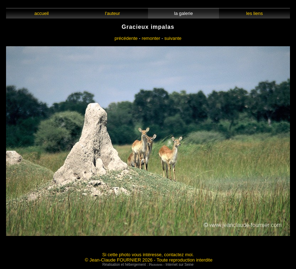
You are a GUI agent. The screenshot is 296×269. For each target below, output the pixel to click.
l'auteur (113, 13)
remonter (151, 38)
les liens (254, 13)
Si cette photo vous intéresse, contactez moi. (148, 254)
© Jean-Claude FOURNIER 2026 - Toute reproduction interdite (149, 260)
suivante (172, 38)
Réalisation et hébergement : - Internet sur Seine (148, 265)
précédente (126, 38)
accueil (41, 13)
